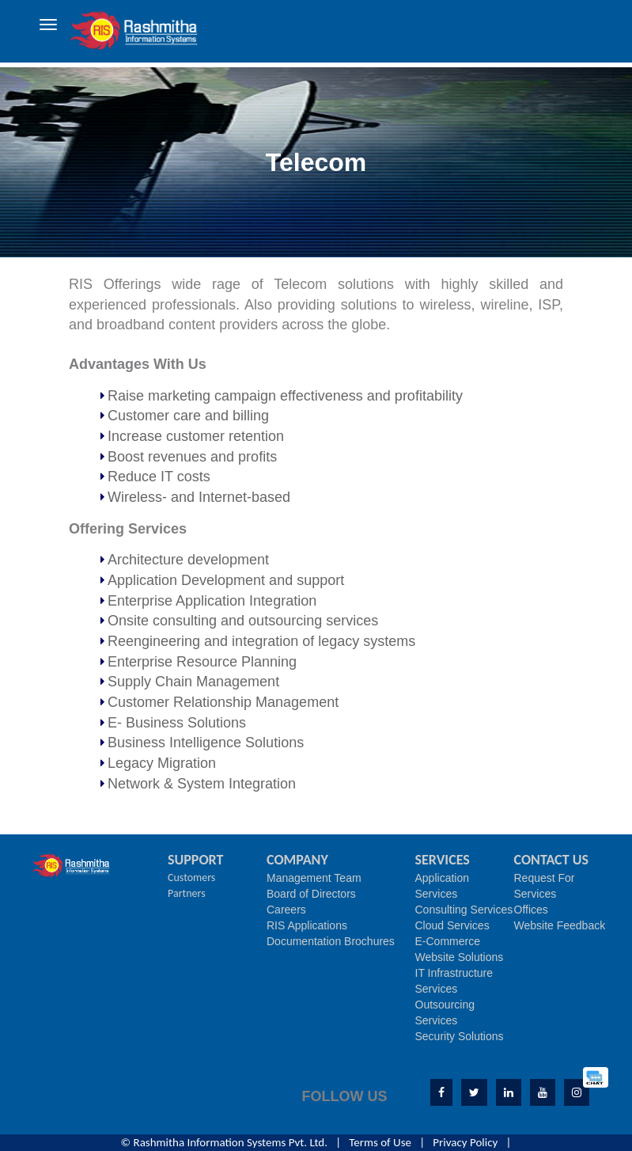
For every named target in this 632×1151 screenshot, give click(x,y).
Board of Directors (311, 893)
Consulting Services (464, 909)
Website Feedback (560, 925)
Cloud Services (452, 925)
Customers (191, 877)
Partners (187, 893)
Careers (286, 909)
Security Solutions (459, 1036)
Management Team (314, 878)
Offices (531, 909)
